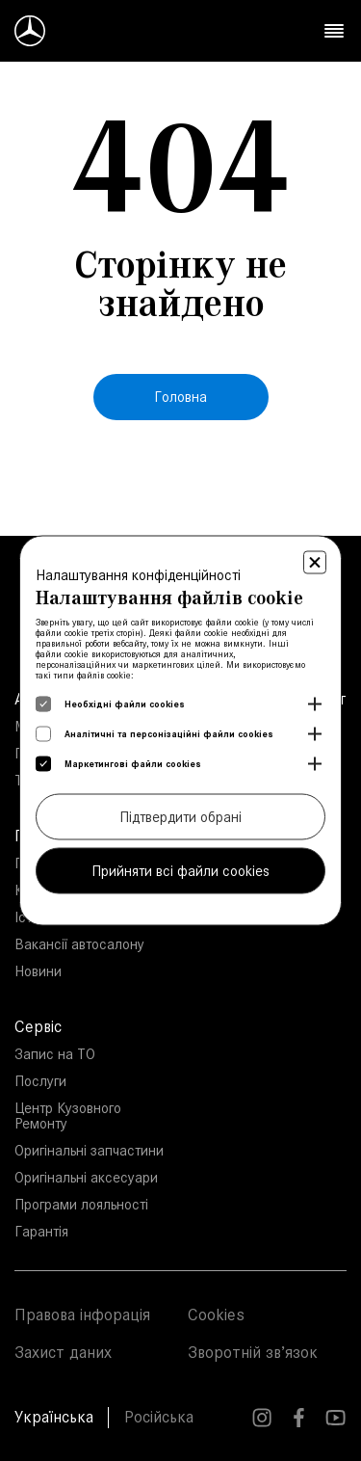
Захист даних (63, 1352)
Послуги (40, 1081)
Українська (53, 1416)
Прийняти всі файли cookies (180, 871)
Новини (38, 971)
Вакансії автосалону (79, 944)
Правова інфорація (82, 1314)
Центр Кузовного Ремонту (67, 1115)
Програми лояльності (81, 1204)
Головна (180, 396)
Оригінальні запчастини (89, 1150)
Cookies (216, 1314)
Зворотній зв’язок (253, 1352)
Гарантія (41, 1231)
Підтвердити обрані (180, 817)
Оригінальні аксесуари (86, 1177)
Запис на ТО (54, 1054)
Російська (158, 1416)
